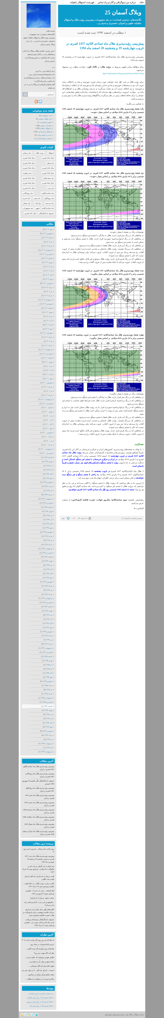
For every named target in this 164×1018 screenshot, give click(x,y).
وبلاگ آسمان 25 (123, 12)
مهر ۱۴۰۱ (48, 378)
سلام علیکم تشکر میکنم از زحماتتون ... (40, 975)
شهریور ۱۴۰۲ (47, 333)
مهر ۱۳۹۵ (48, 677)
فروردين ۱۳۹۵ (47, 702)
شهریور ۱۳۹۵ (47, 681)
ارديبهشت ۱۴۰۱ (46, 399)
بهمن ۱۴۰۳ (48, 262)
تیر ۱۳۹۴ (49, 739)
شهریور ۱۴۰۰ (47, 432)
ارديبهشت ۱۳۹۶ (46, 648)
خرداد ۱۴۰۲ (48, 345)
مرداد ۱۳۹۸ (48, 536)
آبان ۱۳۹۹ (48, 474)
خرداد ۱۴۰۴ (48, 246)
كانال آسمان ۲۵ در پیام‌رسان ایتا (41, 1006)
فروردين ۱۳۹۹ (47, 503)
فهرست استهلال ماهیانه (82, 2)
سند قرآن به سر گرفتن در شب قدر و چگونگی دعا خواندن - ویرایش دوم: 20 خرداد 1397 (38, 869)
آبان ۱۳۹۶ (48, 623)
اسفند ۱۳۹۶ (48, 607)
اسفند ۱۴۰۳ (48, 258)
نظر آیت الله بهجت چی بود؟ (44, 953)
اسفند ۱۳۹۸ (48, 507)
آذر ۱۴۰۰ (49, 420)
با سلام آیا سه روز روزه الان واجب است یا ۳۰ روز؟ (36, 940)
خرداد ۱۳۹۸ (48, 544)
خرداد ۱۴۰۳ (48, 295)
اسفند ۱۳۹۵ (48, 656)
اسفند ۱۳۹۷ (48, 557)
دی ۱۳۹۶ (49, 615)
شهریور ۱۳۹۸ (47, 532)
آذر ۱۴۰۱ (49, 370)
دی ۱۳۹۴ (49, 714)
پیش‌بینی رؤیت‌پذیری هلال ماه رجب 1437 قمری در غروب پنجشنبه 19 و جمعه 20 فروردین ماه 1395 (39, 859)
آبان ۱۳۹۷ (48, 573)
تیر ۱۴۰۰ (49, 441)
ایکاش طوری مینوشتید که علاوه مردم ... (39, 957)
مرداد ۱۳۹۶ (48, 635)
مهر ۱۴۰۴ (48, 229)
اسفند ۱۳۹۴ (48, 706)
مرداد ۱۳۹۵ (48, 685)
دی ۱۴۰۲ (49, 316)
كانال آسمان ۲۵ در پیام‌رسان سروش (39, 1002)
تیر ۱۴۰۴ (49, 242)
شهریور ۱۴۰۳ (47, 283)
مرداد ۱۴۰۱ (48, 387)
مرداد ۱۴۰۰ (48, 437)
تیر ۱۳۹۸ (49, 540)
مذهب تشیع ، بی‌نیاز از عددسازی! (42, 898)
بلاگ (130, 1015)
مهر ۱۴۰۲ (48, 329)
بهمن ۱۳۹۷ (48, 561)
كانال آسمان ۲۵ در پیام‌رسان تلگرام (39, 998)
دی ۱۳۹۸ (49, 515)
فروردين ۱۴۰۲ (47, 354)
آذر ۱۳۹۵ (49, 669)
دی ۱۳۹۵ (49, 665)
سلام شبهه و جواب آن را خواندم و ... (41, 962)
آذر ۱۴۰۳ (49, 271)
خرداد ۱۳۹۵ (48, 694)
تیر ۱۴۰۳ (49, 291)
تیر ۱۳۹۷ (49, 590)
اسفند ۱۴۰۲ (48, 308)
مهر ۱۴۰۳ (48, 279)
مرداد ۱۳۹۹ (48, 486)
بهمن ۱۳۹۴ (48, 710)
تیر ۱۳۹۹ (49, 490)
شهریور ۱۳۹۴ (47, 731)
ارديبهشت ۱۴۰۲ (46, 349)
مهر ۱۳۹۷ (48, 578)
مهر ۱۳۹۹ (48, 478)
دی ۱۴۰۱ (49, 366)
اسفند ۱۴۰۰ (48, 407)
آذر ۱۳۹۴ (49, 718)
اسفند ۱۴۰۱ (48, 358)
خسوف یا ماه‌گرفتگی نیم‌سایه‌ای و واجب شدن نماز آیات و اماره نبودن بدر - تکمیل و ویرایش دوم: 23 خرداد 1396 (39, 922)
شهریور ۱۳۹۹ (47, 482)
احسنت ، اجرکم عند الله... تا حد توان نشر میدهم (36, 970)
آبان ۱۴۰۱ (48, 374)
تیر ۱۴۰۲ (49, 341)
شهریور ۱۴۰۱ (47, 383)
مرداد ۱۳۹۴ (48, 735)
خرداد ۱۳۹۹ (48, 495)
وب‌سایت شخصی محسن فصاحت (40, 993)
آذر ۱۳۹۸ (49, 519)
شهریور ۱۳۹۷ (47, 582)
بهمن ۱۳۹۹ (48, 461)
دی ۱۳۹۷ (49, 565)
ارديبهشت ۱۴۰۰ (46, 449)
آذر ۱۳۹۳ (49, 747)
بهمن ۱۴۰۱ (48, 362)
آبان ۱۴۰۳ (48, 275)
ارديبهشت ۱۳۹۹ (46, 499)
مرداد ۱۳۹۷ (48, 586)
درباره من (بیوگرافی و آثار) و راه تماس (117, 2)
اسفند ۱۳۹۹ (48, 457)
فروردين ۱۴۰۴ (47, 254)
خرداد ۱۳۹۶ (48, 644)
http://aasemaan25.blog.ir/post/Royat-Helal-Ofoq (123, 73)
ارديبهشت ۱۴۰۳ (46, 300)
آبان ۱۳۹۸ (48, 524)
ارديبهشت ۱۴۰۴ (46, 250)
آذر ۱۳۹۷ (49, 569)
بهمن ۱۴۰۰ (48, 412)
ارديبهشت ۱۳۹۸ (46, 549)
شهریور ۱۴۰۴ (47, 233)
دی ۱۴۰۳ (49, 266)
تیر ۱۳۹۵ (49, 689)
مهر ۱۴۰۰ (48, 428)
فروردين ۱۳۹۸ (47, 553)
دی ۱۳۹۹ (49, 466)
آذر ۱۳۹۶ (49, 619)
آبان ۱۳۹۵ (48, 673)
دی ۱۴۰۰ (49, 416)
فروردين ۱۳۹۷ (47, 602)
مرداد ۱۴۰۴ (48, 237)
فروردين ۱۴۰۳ (47, 304)
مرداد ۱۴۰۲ (48, 337)
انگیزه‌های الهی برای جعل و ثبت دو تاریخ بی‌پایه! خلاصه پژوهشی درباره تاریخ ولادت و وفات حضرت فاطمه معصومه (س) (38, 912)
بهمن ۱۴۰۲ (48, 312)
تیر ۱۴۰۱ (49, 391)
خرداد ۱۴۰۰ (48, 445)
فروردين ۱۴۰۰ (47, 453)
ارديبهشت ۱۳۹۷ (46, 598)
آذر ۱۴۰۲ (49, 320)
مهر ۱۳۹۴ (48, 727)
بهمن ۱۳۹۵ (48, 660)
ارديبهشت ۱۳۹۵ (46, 698)
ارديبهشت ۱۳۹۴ (46, 743)
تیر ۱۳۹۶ (49, 640)
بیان (127, 1015)
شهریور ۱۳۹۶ (47, 631)
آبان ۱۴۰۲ (48, 325)
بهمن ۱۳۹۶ (48, 611)
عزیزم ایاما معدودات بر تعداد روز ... (41, 944)
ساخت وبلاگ (139, 1015)
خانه (141, 2)
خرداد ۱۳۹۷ (48, 594)
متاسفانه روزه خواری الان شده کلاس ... (40, 949)
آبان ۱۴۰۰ (48, 424)
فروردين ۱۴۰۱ (47, 403)
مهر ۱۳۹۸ (48, 528)
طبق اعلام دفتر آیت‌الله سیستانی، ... (41, 966)
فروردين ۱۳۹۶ (47, 652)
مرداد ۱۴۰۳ (48, 287)
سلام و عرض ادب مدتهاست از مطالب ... (39, 979)
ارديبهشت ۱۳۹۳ (46, 752)
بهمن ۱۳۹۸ (48, 511)
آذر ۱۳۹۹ (49, 470)
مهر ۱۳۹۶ (48, 627)
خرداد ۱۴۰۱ (48, 395)
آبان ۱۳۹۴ (48, 723)
